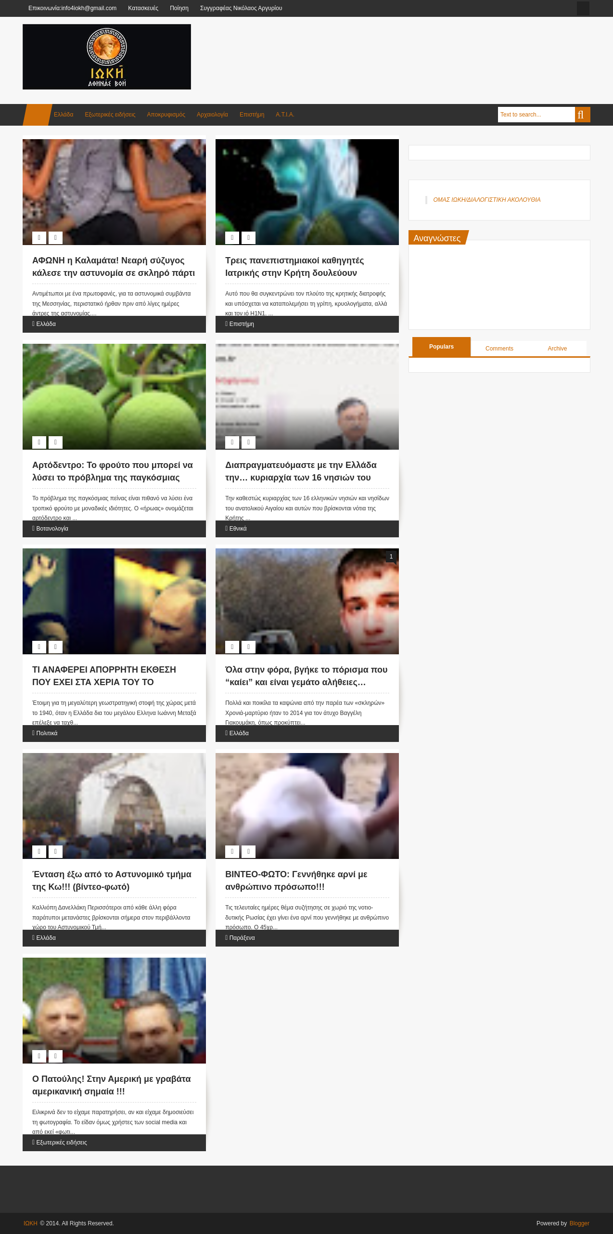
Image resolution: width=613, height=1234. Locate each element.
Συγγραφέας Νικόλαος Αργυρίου (241, 8)
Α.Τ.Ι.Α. (285, 114)
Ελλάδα (63, 114)
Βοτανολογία (52, 528)
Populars (441, 346)
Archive (557, 348)
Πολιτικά (46, 733)
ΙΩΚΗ (31, 1223)
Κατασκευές (143, 8)
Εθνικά (238, 528)
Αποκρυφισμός (166, 114)
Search (582, 114)
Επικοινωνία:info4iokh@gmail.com (72, 8)
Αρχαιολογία (212, 114)
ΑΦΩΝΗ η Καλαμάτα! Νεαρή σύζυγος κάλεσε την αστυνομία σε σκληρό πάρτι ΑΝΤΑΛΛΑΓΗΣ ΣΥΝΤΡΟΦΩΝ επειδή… (113, 272)
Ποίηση (179, 8)
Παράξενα (242, 938)
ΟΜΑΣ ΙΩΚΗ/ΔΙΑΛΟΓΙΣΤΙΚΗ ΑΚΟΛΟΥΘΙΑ (486, 199)
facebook (583, 8)
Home (37, 115)
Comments (499, 348)
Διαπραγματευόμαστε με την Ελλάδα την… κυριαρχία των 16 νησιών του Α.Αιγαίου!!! (301, 477)
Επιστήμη (252, 114)
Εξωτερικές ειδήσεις (110, 114)
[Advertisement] (415, 47)
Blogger (579, 1223)
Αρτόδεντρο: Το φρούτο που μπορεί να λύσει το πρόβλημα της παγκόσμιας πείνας (112, 477)
